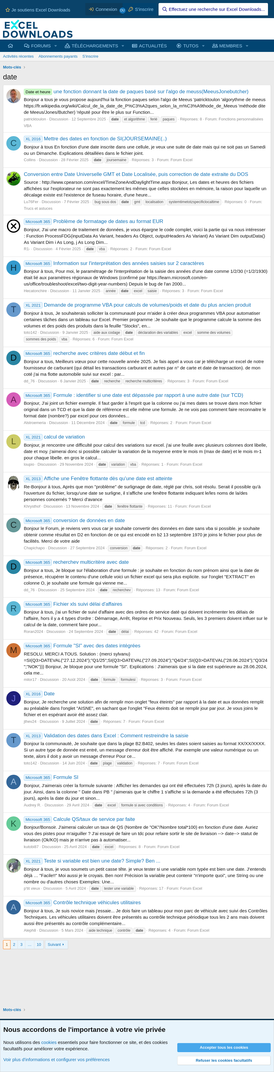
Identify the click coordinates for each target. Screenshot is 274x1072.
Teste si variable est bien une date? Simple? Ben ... (92, 861)
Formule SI (51, 777)
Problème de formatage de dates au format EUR (93, 221)
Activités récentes (18, 56)
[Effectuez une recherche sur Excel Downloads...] (213, 9)
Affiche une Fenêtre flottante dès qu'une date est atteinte (98, 478)
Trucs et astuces (38, 208)
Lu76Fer (31, 201)
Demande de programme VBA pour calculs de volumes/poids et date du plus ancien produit (137, 305)
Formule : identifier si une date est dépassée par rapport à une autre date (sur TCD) (133, 395)
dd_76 (29, 381)
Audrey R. (32, 805)
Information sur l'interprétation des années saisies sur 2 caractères (114, 263)
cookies (49, 1042)
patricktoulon (35, 119)
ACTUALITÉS (153, 45)
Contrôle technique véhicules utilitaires (82, 902)
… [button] (30, 944)
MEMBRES (230, 45)
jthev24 (30, 721)
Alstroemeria (35, 422)
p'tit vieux (32, 888)
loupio (29, 464)
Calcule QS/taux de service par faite (79, 819)
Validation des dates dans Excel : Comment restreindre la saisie (106, 736)
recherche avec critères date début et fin (84, 353)
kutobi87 (31, 846)
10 (39, 944)
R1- (27, 249)
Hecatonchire (35, 291)
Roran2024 (33, 631)
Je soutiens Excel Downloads (37, 9)
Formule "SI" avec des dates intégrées (82, 646)
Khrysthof (32, 506)
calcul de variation (54, 437)
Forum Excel (182, 160)
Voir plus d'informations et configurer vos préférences (56, 1059)
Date (39, 694)
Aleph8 (30, 930)
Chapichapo (34, 548)
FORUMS (41, 45)
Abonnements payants (58, 56)
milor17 (30, 679)
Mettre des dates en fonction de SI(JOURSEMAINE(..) (95, 139)
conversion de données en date (74, 520)
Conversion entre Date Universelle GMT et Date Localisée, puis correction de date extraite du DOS (136, 174)
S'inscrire (90, 56)
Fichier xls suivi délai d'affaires (73, 604)
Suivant (54, 944)
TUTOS (191, 45)
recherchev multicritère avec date (76, 562)
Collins (30, 160)
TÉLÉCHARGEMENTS (95, 45)
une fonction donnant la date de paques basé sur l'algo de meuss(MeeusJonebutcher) (136, 91)
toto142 (30, 332)
